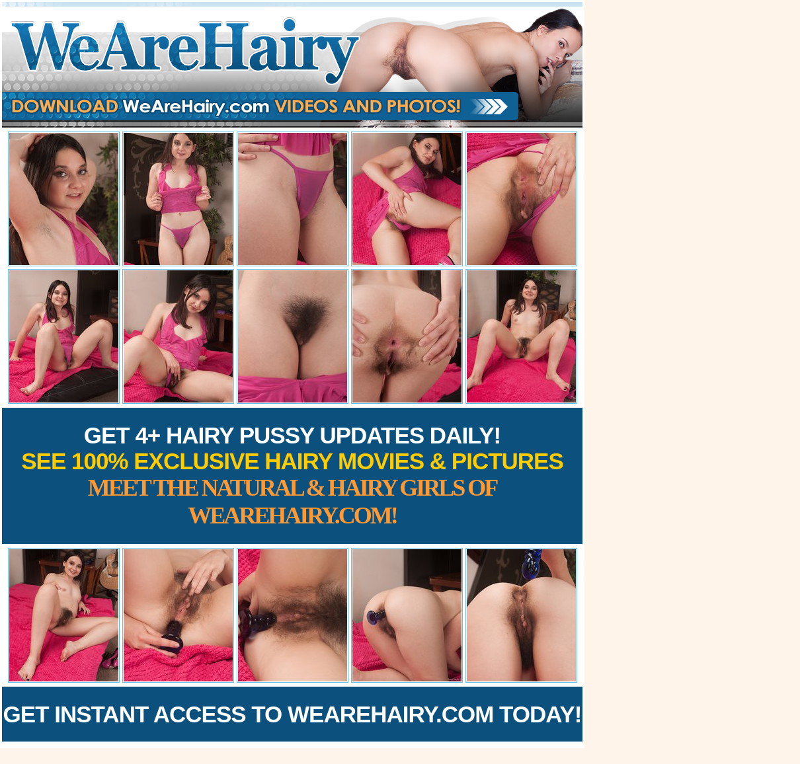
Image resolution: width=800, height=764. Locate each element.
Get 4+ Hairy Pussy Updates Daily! (292, 475)
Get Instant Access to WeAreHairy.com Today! (292, 714)
